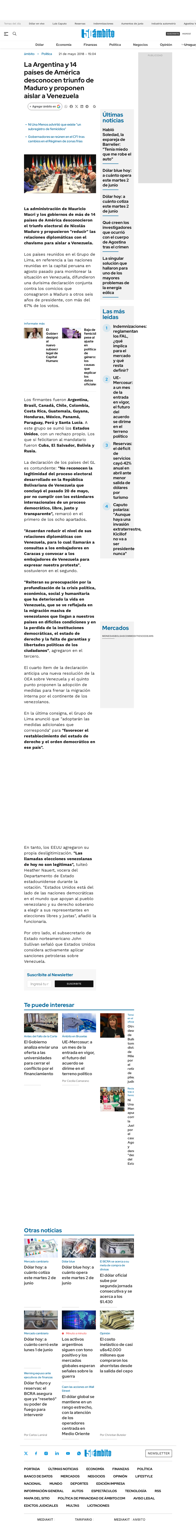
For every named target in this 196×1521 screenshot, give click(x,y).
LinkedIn (57, 1453)
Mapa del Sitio (37, 1498)
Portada (32, 1469)
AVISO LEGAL (144, 1498)
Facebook (36, 1453)
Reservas (80, 23)
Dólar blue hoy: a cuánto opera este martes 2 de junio (117, 178)
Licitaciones (98, 1505)
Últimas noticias (63, 1469)
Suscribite (74, 983)
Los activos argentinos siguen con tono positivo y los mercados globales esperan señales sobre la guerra (78, 1358)
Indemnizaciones (103, 23)
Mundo (55, 1484)
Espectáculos (104, 1491)
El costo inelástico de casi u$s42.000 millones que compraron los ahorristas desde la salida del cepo (116, 1355)
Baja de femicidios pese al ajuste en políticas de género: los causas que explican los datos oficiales (92, 357)
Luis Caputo (60, 23)
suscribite (173, 34)
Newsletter (159, 1453)
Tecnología (136, 1491)
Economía (63, 45)
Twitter (26, 1453)
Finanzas (90, 45)
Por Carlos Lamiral (35, 1435)
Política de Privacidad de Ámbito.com (91, 1498)
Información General (44, 1491)
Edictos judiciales (41, 1505)
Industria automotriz (163, 23)
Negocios (140, 45)
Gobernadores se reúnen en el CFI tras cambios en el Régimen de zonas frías (56, 139)
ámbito (29, 54)
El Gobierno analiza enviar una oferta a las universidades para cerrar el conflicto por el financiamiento (41, 1057)
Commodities (133, 636)
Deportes (79, 1484)
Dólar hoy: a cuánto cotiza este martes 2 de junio (116, 204)
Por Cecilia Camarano (75, 1081)
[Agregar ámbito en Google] (45, 106)
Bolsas (119, 636)
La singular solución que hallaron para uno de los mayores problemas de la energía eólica (116, 275)
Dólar (39, 45)
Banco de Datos (38, 1476)
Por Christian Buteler (113, 1435)
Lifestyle (144, 1476)
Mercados (70, 1476)
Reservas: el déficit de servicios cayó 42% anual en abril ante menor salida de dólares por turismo (122, 470)
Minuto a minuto (76, 1333)
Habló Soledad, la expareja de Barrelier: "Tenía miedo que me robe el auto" (117, 144)
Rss (158, 1491)
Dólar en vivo (36, 23)
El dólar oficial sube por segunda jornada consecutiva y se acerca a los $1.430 (116, 1288)
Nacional (32, 1484)
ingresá (186, 34)
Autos (77, 1491)
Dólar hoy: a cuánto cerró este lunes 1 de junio (41, 1344)
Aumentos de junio (132, 23)
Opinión (166, 45)
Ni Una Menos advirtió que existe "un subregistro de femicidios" (54, 126)
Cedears (147, 636)
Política (115, 45)
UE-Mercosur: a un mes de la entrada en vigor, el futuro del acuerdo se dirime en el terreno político (123, 407)
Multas (72, 1505)
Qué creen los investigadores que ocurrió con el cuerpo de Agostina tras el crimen (117, 235)
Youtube (68, 1453)
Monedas (108, 636)
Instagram (46, 1453)
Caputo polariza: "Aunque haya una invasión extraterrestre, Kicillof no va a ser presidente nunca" (127, 529)
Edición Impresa (110, 1484)
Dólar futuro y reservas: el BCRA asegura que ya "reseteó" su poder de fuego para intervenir (40, 1398)
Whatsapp (79, 1453)
